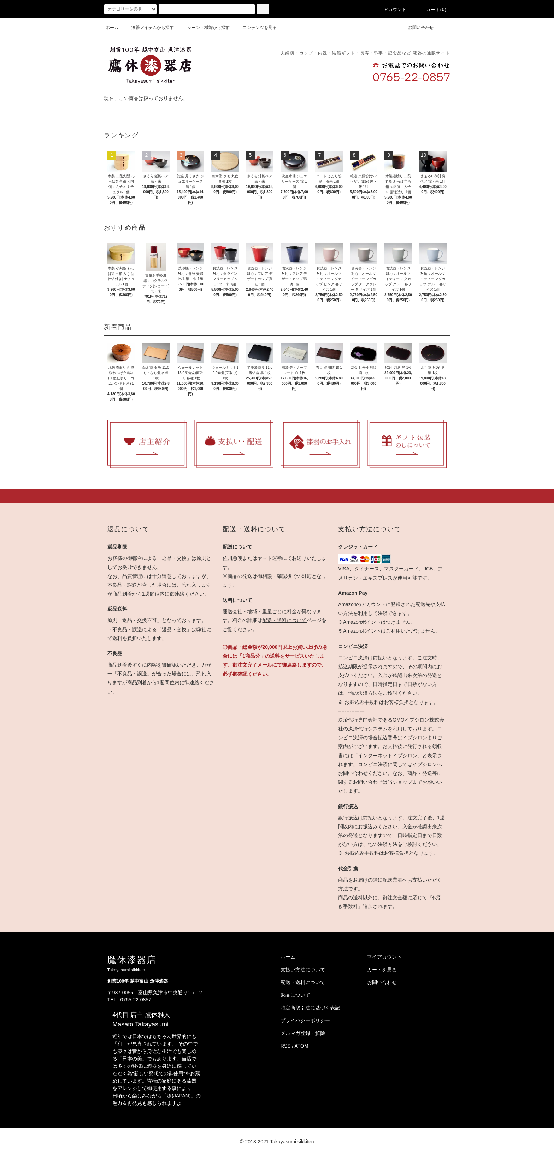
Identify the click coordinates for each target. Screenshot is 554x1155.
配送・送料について (284, 620)
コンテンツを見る (255, 27)
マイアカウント (384, 957)
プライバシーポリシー (305, 1020)
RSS (286, 1046)
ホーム (112, 27)
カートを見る (382, 969)
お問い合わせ (417, 27)
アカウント (391, 9)
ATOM (301, 1046)
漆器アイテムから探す (148, 27)
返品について (295, 995)
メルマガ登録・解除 (303, 1033)
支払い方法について (303, 969)
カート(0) (432, 9)
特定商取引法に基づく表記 (310, 1008)
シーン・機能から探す (204, 27)
